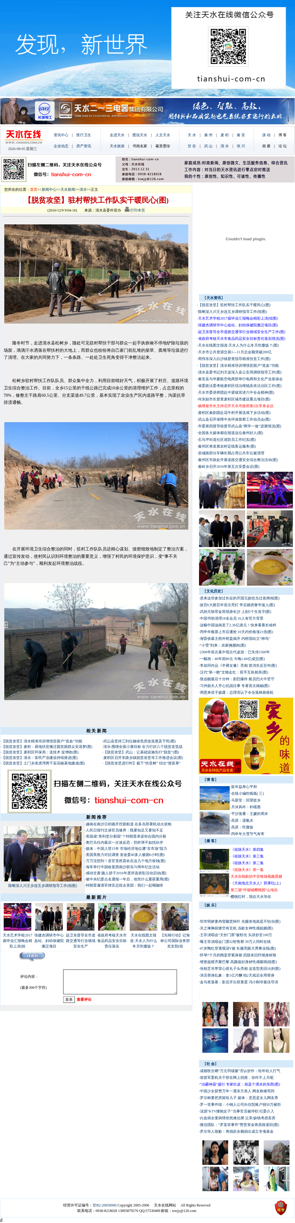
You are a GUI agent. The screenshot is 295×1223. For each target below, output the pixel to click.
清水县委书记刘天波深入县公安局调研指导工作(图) (240, 372)
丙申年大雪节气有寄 (247, 834)
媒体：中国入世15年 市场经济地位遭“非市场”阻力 (126, 848)
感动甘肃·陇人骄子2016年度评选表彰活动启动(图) (126, 873)
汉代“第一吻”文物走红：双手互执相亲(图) (234, 672)
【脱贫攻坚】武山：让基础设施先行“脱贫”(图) (141, 752)
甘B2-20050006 (105, 1205)
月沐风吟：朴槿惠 (246, 807)
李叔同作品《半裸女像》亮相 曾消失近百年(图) (238, 665)
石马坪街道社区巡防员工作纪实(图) (227, 439)
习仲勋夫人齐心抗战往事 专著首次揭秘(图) (235, 686)
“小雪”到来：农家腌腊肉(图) (223, 645)
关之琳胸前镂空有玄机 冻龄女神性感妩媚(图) (236, 928)
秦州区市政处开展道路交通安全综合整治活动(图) (238, 460)
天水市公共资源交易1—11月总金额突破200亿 (235, 352)
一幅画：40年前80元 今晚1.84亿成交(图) (232, 659)
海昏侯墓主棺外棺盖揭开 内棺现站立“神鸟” (235, 638)
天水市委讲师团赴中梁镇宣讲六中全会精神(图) (236, 392)
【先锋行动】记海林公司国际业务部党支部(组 (175, 940)
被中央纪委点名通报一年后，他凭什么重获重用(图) (127, 879)
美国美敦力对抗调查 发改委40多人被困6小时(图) (125, 855)
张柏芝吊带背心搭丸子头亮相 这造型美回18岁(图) (240, 968)
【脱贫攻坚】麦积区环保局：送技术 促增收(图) (40, 752)
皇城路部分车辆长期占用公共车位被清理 (231, 453)
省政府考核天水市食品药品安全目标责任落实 (112, 940)
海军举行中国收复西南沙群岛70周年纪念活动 (122, 867)
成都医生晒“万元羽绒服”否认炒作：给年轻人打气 (240, 1071)
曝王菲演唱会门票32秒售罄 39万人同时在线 (235, 942)
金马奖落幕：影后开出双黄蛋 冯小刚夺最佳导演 (239, 982)
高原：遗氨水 (242, 820)
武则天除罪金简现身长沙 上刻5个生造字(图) (235, 612)
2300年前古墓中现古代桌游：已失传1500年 (235, 652)
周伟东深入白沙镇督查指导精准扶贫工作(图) (234, 359)
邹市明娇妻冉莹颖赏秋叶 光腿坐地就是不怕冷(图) (240, 921)
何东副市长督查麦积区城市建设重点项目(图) (234, 399)
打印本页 (135, 210)
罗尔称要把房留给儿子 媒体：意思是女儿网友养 (239, 1098)
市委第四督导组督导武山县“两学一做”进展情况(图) (239, 426)
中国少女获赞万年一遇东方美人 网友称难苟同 (237, 1091)
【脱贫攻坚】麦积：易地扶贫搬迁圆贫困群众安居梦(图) (47, 747)
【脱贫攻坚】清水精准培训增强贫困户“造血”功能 (42, 741)
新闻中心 (49, 189)
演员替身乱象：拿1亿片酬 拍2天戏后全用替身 (237, 975)
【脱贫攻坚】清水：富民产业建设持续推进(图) (40, 758)
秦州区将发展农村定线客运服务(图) (227, 446)
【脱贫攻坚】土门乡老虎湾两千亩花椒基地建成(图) (43, 763)
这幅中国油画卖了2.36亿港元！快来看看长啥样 (238, 625)
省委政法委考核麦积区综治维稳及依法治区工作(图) (240, 386)
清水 (83, 189)
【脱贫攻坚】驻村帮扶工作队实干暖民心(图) (234, 305)
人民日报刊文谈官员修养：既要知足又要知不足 (124, 830)
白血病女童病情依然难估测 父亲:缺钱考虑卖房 (237, 1118)
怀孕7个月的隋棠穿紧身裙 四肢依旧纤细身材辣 (238, 955)
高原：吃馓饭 (242, 827)
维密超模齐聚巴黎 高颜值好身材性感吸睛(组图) (238, 962)
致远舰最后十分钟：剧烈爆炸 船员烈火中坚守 (237, 679)
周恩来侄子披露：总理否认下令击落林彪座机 (237, 692)
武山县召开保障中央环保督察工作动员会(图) (234, 419)
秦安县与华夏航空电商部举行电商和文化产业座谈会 (240, 379)
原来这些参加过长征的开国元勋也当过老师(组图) (240, 598)
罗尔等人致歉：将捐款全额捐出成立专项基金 (237, 1131)
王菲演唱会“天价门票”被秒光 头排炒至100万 (236, 935)
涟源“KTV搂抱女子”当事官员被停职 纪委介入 (237, 1111)
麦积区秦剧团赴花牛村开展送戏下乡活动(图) (234, 413)
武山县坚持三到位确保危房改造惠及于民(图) (139, 741)
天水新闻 (67, 189)
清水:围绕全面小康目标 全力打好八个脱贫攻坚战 (142, 747)
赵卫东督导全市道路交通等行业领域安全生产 (80, 940)
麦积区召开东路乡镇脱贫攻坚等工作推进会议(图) (143, 758)
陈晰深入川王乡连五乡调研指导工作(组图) (42, 885)
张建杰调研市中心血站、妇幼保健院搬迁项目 (49, 940)
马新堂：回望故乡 (246, 800)
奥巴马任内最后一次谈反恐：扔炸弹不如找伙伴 (124, 842)
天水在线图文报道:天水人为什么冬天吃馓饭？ (143, 940)
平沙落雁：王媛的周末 (249, 814)
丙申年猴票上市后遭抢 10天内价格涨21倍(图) (236, 632)
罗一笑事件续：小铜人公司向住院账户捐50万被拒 (240, 1104)
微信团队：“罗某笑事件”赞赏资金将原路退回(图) (239, 1125)
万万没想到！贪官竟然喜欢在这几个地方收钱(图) (126, 861)
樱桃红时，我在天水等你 (251, 897)
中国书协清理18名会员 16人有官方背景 (232, 618)
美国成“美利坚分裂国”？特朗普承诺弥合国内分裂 (126, 836)
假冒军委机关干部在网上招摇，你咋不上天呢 (237, 1077)
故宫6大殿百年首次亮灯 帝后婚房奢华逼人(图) (237, 605)
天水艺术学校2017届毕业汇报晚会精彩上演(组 (17, 940)
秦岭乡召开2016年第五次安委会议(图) (228, 466)
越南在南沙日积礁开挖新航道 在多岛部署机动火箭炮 (128, 824)
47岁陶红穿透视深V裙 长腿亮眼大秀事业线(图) (238, 948)
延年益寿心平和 (244, 787)
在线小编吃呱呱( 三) (247, 793)
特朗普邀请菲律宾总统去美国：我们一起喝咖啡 (124, 885)
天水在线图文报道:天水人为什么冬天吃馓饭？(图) (238, 345)
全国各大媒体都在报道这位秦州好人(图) (230, 433)
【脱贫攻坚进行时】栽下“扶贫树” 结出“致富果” (142, 763)
